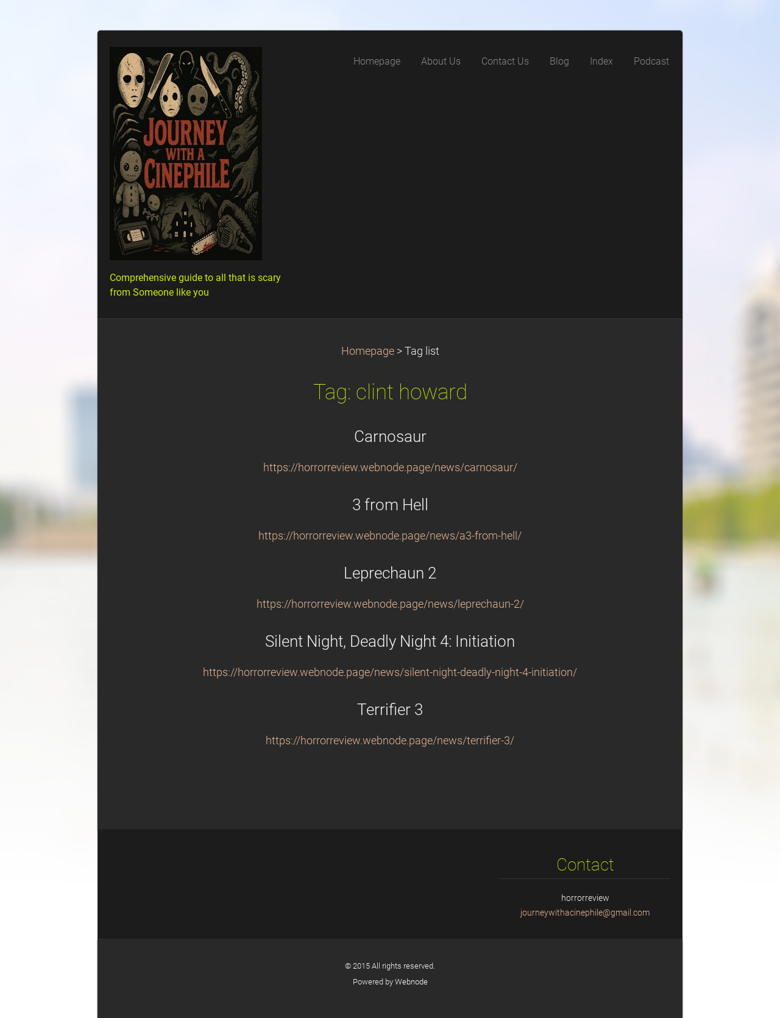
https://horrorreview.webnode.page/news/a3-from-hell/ (390, 536)
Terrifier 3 (390, 709)
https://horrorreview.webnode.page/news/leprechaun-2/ (390, 604)
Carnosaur (390, 436)
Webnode (411, 981)
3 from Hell (390, 505)
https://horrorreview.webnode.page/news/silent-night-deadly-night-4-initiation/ (390, 672)
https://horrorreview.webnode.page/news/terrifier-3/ (390, 741)
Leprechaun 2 (390, 573)
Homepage (367, 351)
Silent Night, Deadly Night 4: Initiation (390, 641)
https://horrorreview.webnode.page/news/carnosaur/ (390, 467)
